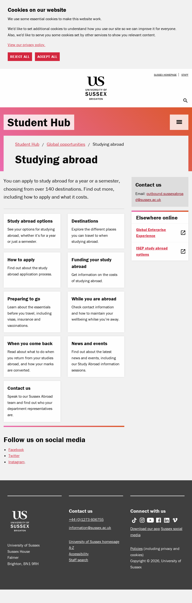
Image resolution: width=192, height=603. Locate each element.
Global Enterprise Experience (151, 232)
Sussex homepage (165, 74)
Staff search (78, 559)
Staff (184, 74)
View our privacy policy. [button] (26, 44)
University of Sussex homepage (94, 541)
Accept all (47, 56)
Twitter (14, 455)
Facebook (16, 449)
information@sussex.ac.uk (90, 527)
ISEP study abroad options (152, 251)
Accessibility (79, 553)
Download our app (145, 528)
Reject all (20, 56)
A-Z (71, 547)
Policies (136, 548)
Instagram (16, 461)
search (185, 101)
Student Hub (38, 122)
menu (179, 122)
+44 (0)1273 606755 (86, 519)
